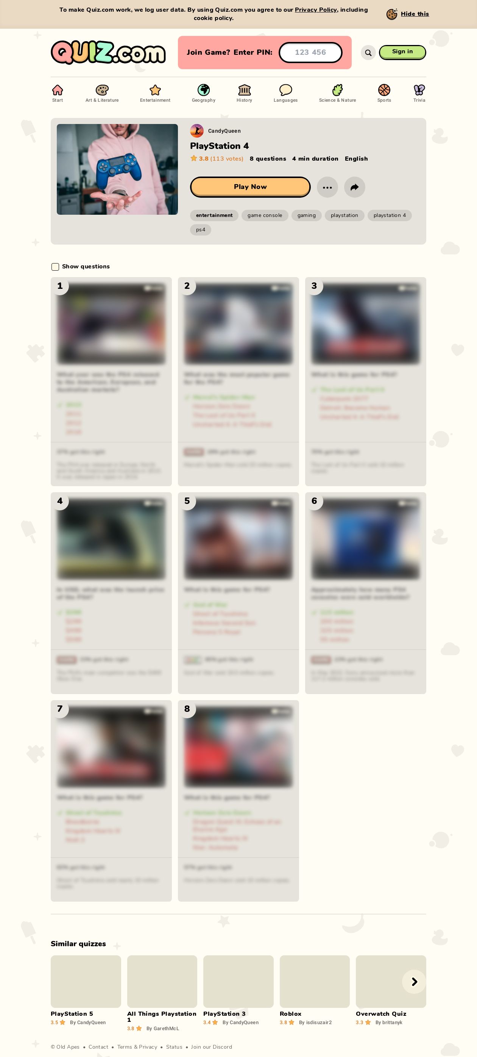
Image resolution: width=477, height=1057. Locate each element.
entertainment (214, 215)
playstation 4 (390, 215)
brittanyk (389, 1022)
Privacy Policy (316, 10)
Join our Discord (211, 1047)
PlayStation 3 (224, 1014)
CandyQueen (224, 130)
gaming (307, 215)
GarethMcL (163, 1028)
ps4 (200, 229)
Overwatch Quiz (381, 1014)
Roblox (291, 1014)
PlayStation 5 (72, 1014)
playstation (345, 215)
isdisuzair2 (315, 1022)
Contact (98, 1047)
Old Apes (68, 1047)
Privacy (148, 1047)
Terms (124, 1047)
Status (174, 1047)
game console (265, 215)
